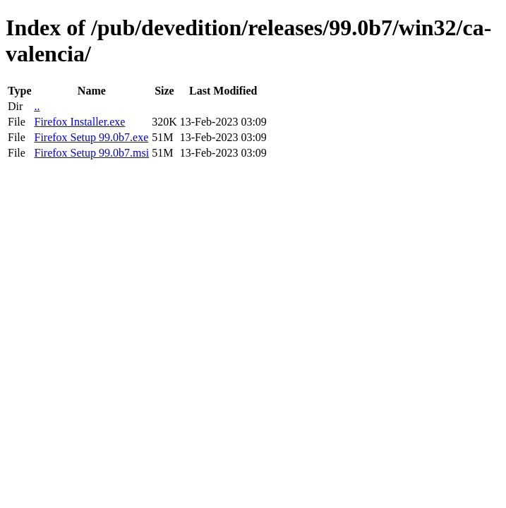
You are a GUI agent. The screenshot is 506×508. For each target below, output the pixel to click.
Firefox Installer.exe (79, 122)
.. (37, 106)
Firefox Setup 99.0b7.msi (91, 153)
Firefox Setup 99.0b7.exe (91, 137)
